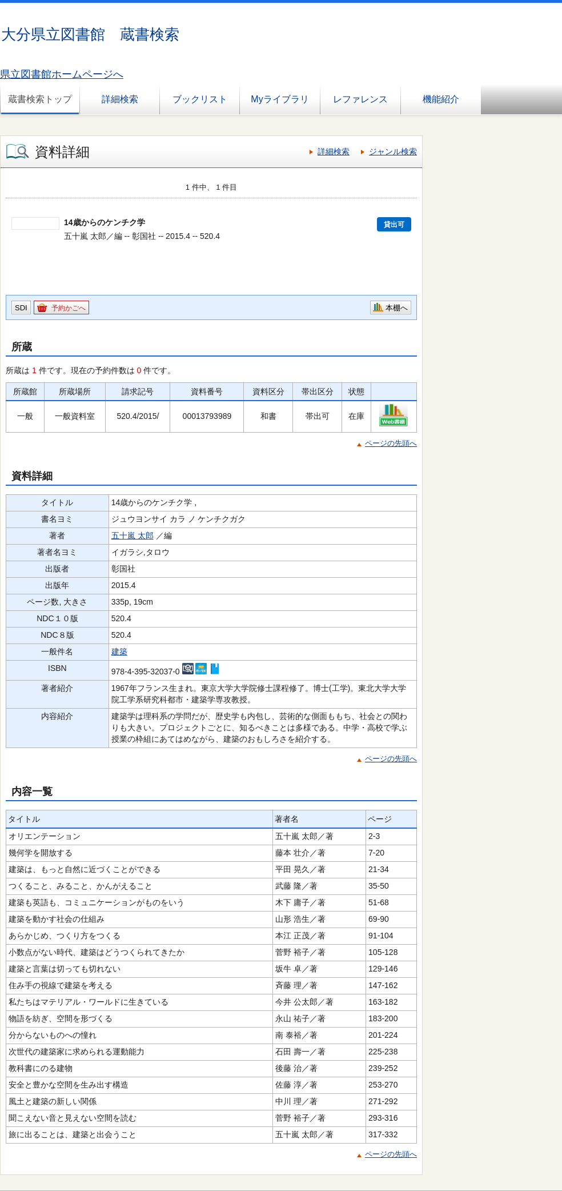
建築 (119, 651)
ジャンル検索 (393, 151)
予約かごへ (68, 308)
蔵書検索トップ (40, 99)
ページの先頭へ (391, 443)
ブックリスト (199, 99)
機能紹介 (441, 99)
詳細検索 (120, 99)
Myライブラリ (279, 99)
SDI (21, 307)
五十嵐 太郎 (132, 535)
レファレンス (360, 99)
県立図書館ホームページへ (61, 74)
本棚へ (397, 307)
